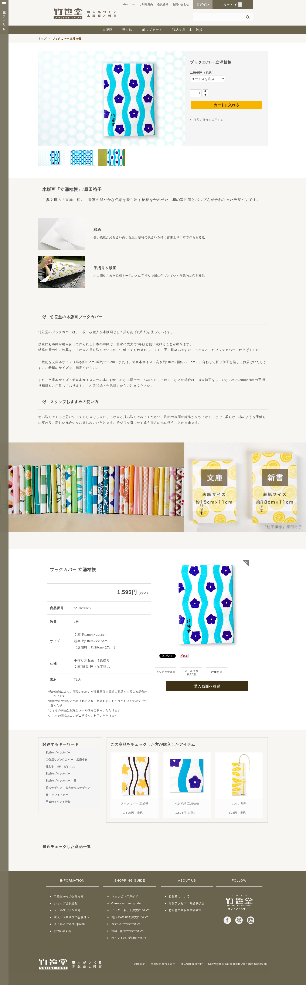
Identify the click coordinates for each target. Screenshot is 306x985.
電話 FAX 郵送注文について (130, 917)
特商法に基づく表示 (163, 963)
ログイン (203, 4)
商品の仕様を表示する (209, 119)
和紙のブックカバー (58, 752)
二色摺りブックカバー (59, 759)
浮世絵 (127, 29)
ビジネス (69, 766)
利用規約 (139, 963)
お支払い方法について (126, 924)
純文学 (50, 766)
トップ (42, 38)
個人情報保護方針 (192, 963)
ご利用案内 (146, 4)
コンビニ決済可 (166, 672)
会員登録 (162, 4)
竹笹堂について (179, 896)
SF (59, 766)
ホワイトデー (60, 794)
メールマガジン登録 (67, 910)
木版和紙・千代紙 (102, 385)
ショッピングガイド (124, 896)
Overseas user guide (126, 903)
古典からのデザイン (77, 787)
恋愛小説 (82, 759)
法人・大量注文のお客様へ (72, 917)
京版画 (107, 29)
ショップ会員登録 (66, 903)
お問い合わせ (181, 4)
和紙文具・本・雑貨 (187, 29)
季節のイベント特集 (58, 801)
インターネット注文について (130, 910)
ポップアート (152, 29)
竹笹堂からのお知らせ (69, 896)
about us (129, 4)
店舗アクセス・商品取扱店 (186, 903)
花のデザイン (54, 787)
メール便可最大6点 (191, 673)
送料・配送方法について (127, 931)
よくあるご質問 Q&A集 (69, 924)
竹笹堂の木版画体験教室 (185, 910)
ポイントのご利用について (129, 937)
